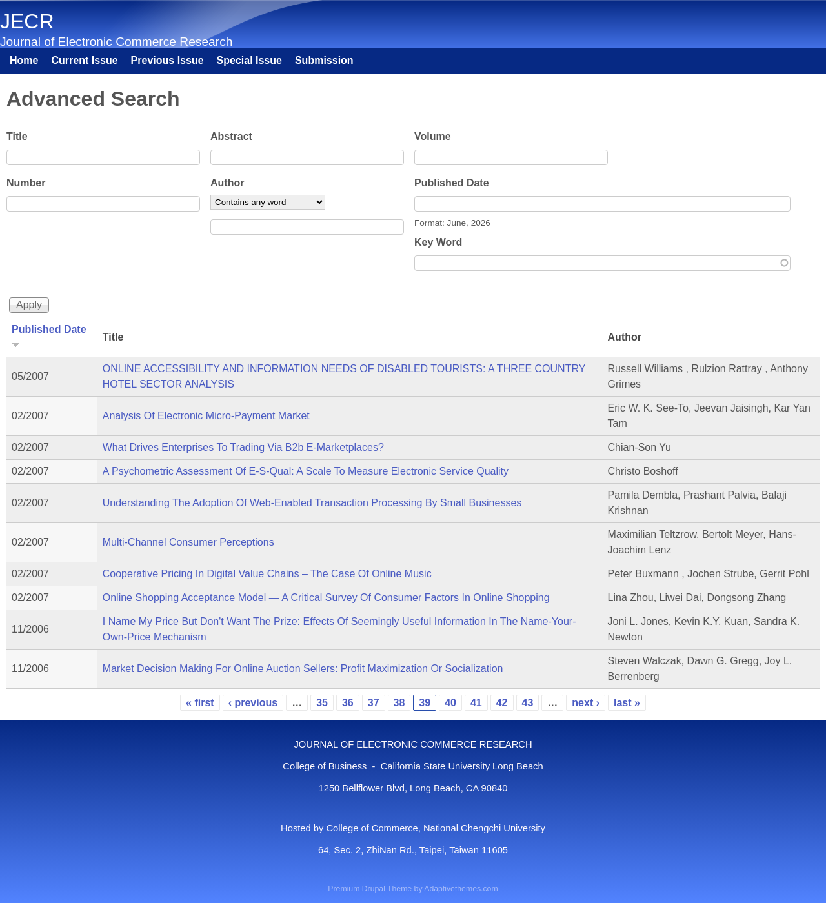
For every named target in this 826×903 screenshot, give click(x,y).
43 (528, 702)
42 (502, 702)
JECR (27, 21)
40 (450, 702)
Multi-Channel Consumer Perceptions (188, 542)
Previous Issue (167, 60)
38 (399, 702)
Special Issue (249, 60)
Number (25, 182)
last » (627, 702)
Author (227, 182)
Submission (324, 60)
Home (24, 60)
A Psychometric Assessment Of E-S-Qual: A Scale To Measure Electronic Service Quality (306, 471)
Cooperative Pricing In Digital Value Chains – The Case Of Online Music (267, 573)
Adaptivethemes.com (461, 888)
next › (585, 702)
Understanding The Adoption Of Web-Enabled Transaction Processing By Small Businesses (312, 502)
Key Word (438, 242)
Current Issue (84, 60)
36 (348, 702)
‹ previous (252, 702)
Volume (432, 136)
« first (200, 702)
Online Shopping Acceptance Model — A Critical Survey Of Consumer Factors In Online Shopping (326, 597)
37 (373, 702)
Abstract (231, 136)
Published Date (451, 182)
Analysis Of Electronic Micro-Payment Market (206, 415)
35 (322, 702)
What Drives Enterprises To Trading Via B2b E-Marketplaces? (243, 447)
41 (476, 702)
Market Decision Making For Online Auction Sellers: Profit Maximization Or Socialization (303, 668)
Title (17, 136)
